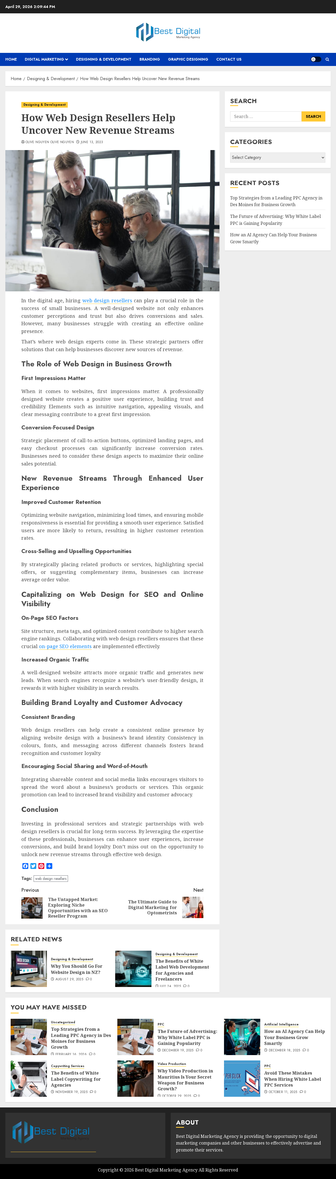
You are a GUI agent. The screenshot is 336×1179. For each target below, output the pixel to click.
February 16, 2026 (71, 1054)
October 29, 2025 (176, 1096)
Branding (149, 59)
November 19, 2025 (71, 1092)
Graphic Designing (188, 59)
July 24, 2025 (170, 986)
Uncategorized (63, 1022)
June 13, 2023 (92, 142)
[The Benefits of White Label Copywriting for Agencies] (29, 1078)
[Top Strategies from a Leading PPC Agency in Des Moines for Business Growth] (29, 1037)
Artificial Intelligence (281, 1024)
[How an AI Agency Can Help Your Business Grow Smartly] (242, 1037)
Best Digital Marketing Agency (166, 1170)
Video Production (172, 1064)
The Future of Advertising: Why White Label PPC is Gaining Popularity (187, 1037)
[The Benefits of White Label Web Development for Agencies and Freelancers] (133, 969)
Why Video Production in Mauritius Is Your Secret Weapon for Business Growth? (185, 1080)
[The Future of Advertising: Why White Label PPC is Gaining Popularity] (135, 1037)
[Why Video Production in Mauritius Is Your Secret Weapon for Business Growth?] (135, 1078)
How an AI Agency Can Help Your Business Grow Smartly (294, 1037)
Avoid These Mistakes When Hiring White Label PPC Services (292, 1079)
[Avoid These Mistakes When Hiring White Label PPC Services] (242, 1078)
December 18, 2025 (284, 1050)
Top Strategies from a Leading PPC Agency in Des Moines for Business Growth (276, 201)
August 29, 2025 (69, 979)
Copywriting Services (67, 1066)
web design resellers (107, 300)
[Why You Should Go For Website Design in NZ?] (29, 969)
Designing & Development (103, 59)
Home (11, 59)
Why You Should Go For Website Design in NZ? (76, 969)
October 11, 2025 (283, 1092)
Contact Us (229, 59)
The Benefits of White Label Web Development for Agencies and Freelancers (182, 970)
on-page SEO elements (65, 646)
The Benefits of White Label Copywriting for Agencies (76, 1079)
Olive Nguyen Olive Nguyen (50, 142)
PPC (161, 1024)
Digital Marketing (44, 59)
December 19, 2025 (178, 1050)
